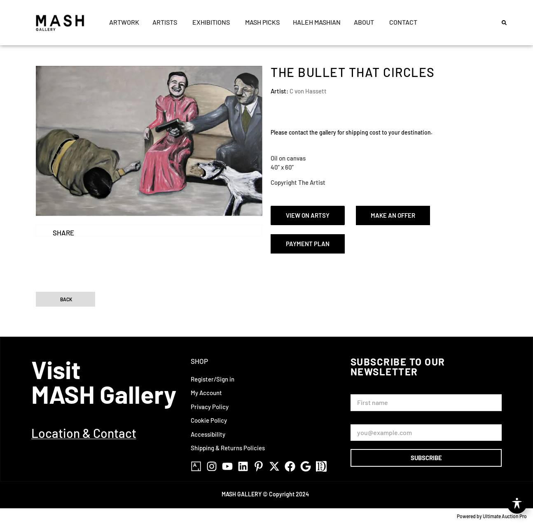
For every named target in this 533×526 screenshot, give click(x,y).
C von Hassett (308, 91)
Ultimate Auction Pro (505, 516)
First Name (367, 390)
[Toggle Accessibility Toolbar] (517, 504)
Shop (199, 361)
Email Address (372, 421)
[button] (504, 22)
